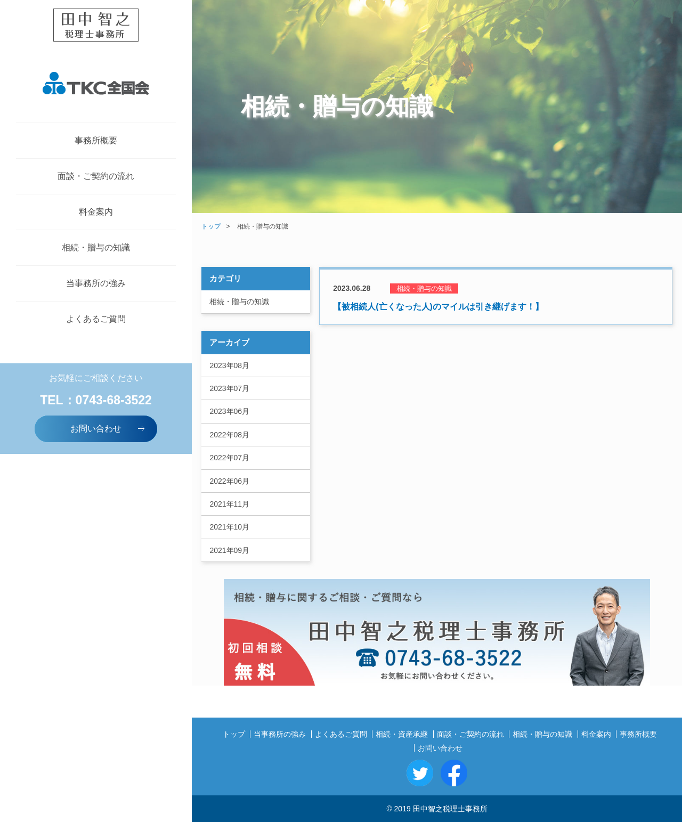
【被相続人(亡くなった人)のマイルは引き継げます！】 (438, 306)
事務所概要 (96, 140)
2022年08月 (229, 434)
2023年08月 (229, 365)
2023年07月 (229, 388)
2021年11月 (229, 504)
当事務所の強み (96, 283)
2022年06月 (229, 481)
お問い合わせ (108, 428)
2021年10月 (229, 527)
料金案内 (96, 211)
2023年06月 (229, 411)
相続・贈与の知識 (96, 247)
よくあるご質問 (96, 318)
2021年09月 (229, 550)
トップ (211, 226)
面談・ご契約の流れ (96, 176)
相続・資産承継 (402, 734)
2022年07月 (229, 457)
